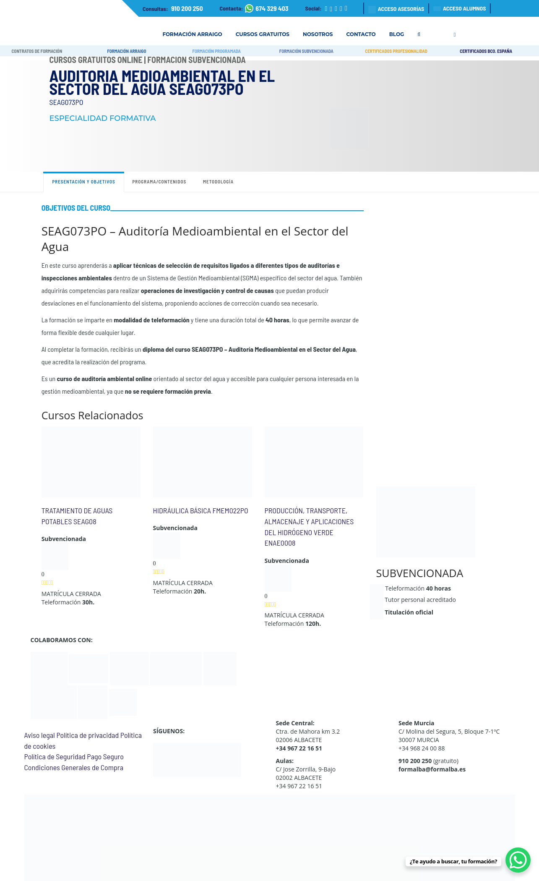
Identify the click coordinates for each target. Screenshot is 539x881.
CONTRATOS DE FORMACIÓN (36, 51)
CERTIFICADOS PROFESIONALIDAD (396, 51)
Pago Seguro (105, 756)
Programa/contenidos (160, 181)
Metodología (218, 181)
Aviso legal (39, 735)
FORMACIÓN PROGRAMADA (217, 51)
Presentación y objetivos (83, 181)
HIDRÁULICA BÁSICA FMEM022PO (200, 510)
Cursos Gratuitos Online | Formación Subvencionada (147, 60)
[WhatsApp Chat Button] (518, 860)
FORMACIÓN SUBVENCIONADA (306, 51)
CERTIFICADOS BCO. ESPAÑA (486, 51)
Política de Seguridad (55, 756)
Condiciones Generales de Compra (73, 767)
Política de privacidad (87, 735)
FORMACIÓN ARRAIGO (126, 51)
